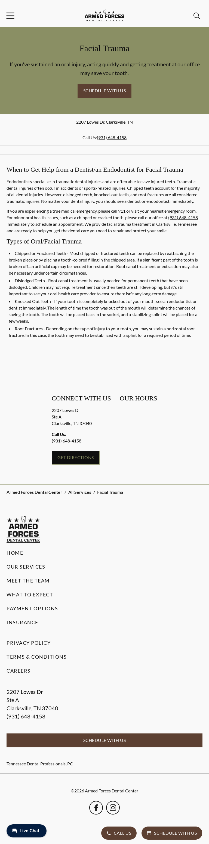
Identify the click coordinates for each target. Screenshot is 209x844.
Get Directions (75, 457)
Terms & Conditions (37, 657)
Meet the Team (28, 581)
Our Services (26, 567)
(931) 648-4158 (112, 137)
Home (15, 553)
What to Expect (30, 595)
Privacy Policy (29, 643)
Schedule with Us (104, 90)
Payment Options (32, 608)
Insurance (22, 622)
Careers (19, 671)
